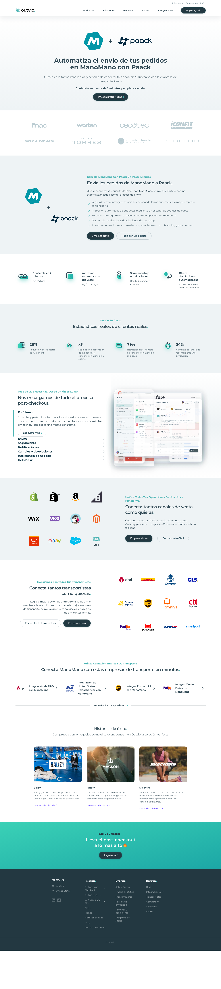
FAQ (202, 3)
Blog (148, 926)
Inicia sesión (177, 3)
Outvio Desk (93, 933)
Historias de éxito (94, 956)
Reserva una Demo (95, 966)
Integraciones (165, 10)
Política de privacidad (121, 942)
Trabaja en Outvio (124, 930)
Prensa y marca (123, 935)
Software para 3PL (95, 940)
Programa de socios (122, 958)
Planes (146, 10)
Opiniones (151, 945)
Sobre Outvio (122, 926)
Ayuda (149, 950)
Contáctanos (192, 3)
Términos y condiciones (121, 950)
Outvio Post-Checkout (95, 927)
